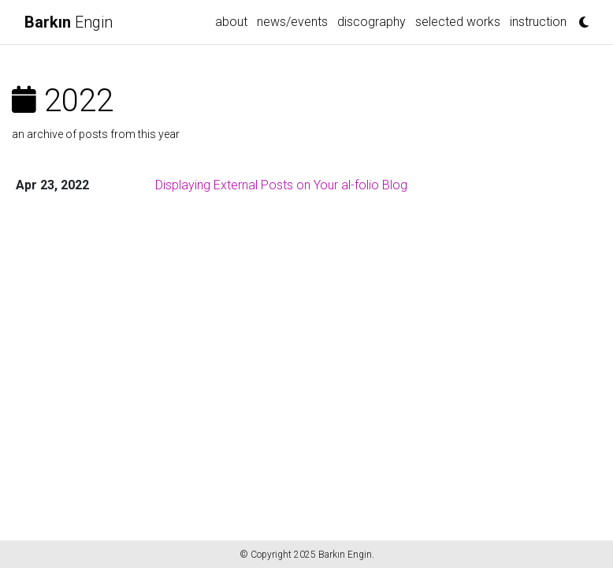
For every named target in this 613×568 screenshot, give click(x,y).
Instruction (538, 21)
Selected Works (457, 21)
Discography (371, 21)
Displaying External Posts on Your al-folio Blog (281, 185)
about (231, 21)
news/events (292, 21)
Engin (68, 22)
